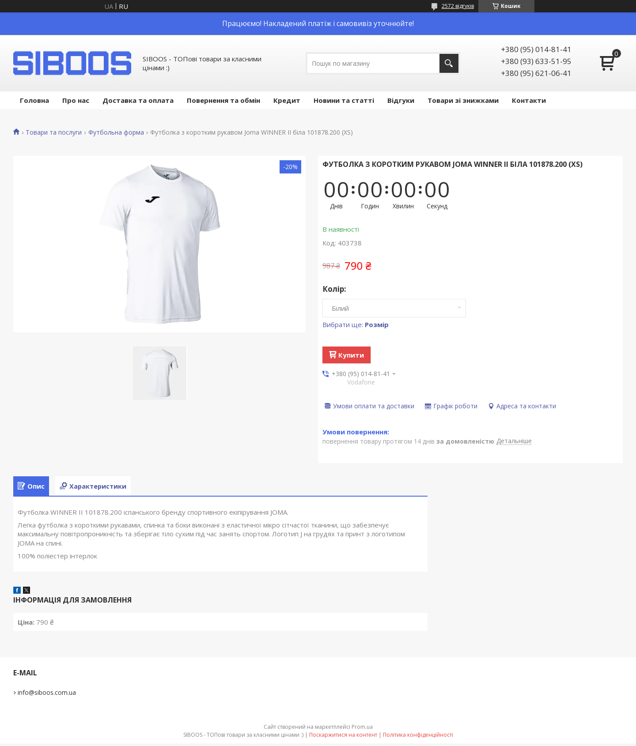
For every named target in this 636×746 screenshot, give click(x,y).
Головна (34, 100)
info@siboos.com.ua (47, 695)
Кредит (286, 100)
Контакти (529, 100)
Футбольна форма (116, 132)
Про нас (75, 100)
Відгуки (400, 100)
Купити (351, 354)
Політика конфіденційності (418, 737)
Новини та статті (344, 100)
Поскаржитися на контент (343, 737)
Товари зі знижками (463, 100)
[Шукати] (448, 63)
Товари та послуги (54, 132)
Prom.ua (362, 729)
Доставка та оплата (138, 100)
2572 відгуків (458, 6)
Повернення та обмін (223, 100)
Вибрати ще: (355, 324)
